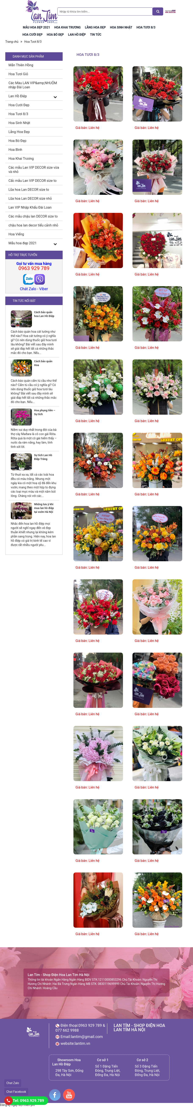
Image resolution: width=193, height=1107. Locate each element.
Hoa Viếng (16, 234)
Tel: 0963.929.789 (28, 1100)
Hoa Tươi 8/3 (33, 41)
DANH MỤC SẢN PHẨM (28, 56)
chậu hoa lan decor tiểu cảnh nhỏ (33, 225)
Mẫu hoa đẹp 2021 (22, 243)
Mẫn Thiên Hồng (20, 65)
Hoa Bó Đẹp (17, 141)
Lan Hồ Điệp (17, 96)
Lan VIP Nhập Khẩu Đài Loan (30, 207)
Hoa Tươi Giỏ (18, 74)
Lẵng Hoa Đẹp (19, 132)
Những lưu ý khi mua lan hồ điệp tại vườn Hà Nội (44, 508)
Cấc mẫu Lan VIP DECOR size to (32, 181)
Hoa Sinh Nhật (19, 123)
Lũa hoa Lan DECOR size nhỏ (30, 199)
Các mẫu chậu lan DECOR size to (33, 216)
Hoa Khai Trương (21, 159)
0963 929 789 (34, 268)
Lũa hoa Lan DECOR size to (28, 190)
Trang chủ (11, 41)
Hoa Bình (15, 150)
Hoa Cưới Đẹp (18, 105)
